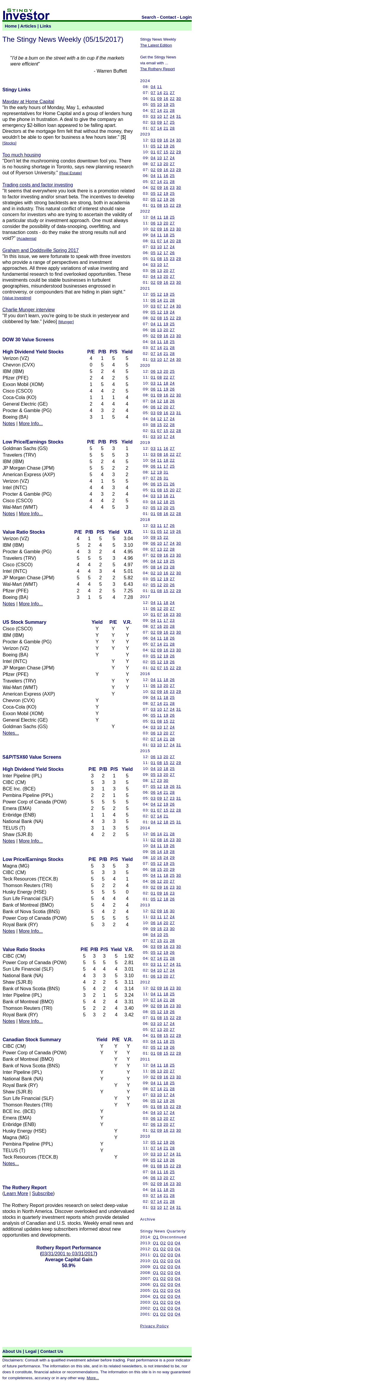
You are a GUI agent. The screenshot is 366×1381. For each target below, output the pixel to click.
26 (172, 146)
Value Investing (17, 298)
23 (172, 170)
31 (178, 116)
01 (153, 98)
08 (159, 205)
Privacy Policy (154, 1326)
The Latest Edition (156, 45)
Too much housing (21, 154)
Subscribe (42, 1193)
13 (159, 164)
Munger (66, 322)
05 (153, 104)
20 (165, 164)
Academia (26, 238)
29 (178, 152)
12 (159, 146)
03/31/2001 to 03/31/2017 (69, 1253)
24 (172, 116)
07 (153, 92)
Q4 (177, 1243)
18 (165, 217)
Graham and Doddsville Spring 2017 (40, 250)
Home (11, 26)
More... (93, 1378)
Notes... (11, 733)
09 (159, 98)
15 (165, 152)
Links (45, 26)
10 (159, 104)
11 (159, 86)
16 (165, 98)
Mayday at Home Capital (28, 101)
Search (149, 17)
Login (186, 17)
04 (153, 86)
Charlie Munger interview (28, 309)
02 (153, 170)
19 (165, 104)
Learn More (16, 1193)
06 (153, 223)
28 (172, 110)
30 (178, 98)
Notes (9, 423)
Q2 (163, 1243)
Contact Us (51, 1351)
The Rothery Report (157, 69)
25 (172, 104)
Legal (30, 1351)
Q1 (156, 1237)
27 (172, 92)
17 (165, 116)
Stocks (9, 143)
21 (165, 92)
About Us (12, 1351)
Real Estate (70, 173)
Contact (168, 17)
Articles (28, 26)
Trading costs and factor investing (37, 184)
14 (159, 92)
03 (153, 116)
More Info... (31, 423)
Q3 (170, 1243)
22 (172, 98)
